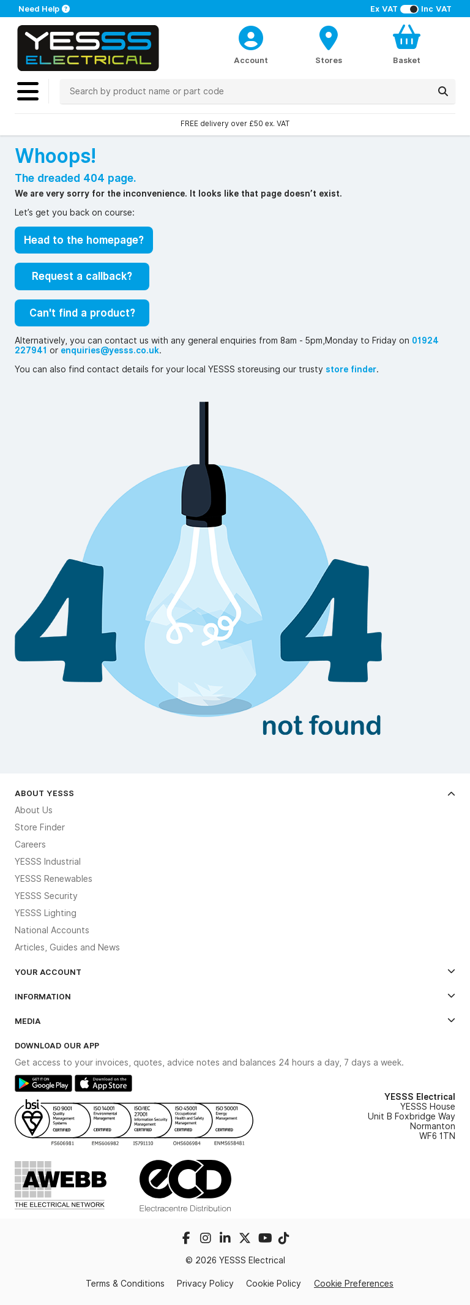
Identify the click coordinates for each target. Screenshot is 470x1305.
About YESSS (235, 793)
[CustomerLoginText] (251, 36)
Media (235, 1021)
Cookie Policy (273, 1283)
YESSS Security (46, 896)
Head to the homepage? (84, 240)
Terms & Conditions (125, 1283)
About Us (34, 810)
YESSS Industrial (48, 862)
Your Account (235, 972)
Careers (30, 844)
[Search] (443, 91)
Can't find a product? (82, 313)
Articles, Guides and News (67, 947)
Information (235, 996)
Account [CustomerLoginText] (251, 60)
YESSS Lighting (45, 913)
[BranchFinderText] (329, 44)
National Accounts (52, 930)
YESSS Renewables (53, 879)
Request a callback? (82, 276)
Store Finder (40, 827)
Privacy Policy (205, 1283)
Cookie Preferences (354, 1283)
